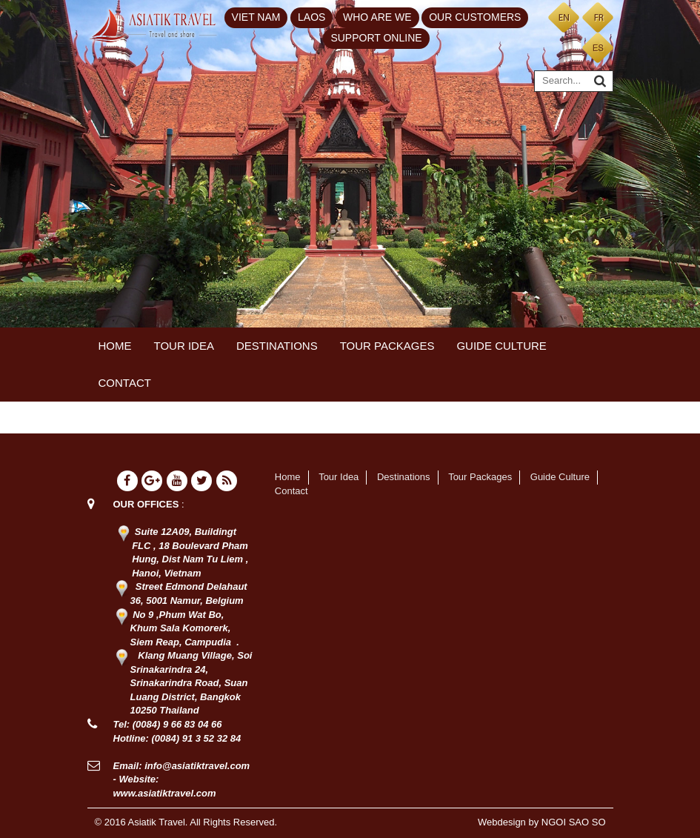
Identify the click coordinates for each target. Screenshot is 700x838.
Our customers (475, 17)
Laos (311, 17)
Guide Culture (501, 345)
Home (115, 345)
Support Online (375, 38)
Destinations (277, 345)
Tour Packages (387, 345)
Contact (125, 382)
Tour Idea (184, 345)
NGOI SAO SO (573, 822)
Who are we (377, 17)
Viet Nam (256, 17)
